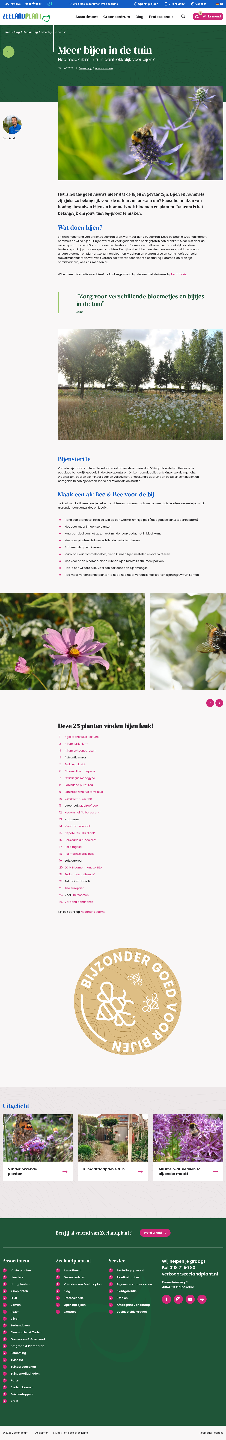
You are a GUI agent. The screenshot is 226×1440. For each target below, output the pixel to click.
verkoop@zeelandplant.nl (190, 1274)
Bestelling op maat (130, 1270)
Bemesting (18, 1353)
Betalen (122, 1298)
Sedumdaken (20, 1325)
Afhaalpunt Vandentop (133, 1305)
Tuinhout (17, 1360)
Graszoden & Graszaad (28, 1339)
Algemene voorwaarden (134, 1284)
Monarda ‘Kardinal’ (78, 826)
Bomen (16, 1305)
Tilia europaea (74, 888)
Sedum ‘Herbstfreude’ (80, 874)
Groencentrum (117, 16)
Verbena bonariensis (79, 902)
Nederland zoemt (93, 912)
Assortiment (87, 16)
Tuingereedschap (23, 1367)
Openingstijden (148, 4)
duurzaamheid (104, 68)
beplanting (85, 68)
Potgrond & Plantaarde (27, 1346)
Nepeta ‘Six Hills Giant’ (80, 833)
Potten (15, 1380)
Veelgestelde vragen (132, 1312)
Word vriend (153, 1233)
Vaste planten (21, 1270)
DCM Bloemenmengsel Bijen (84, 867)
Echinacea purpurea (79, 785)
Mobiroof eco (88, 806)
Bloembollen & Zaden (26, 1332)
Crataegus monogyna (80, 778)
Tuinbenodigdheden (25, 1374)
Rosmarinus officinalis (79, 854)
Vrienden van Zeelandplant (83, 1284)
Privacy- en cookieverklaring (70, 1433)
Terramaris (178, 274)
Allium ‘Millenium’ (76, 744)
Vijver (15, 1319)
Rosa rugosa (73, 847)
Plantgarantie (127, 1291)
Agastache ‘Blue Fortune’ (82, 737)
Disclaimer (41, 1433)
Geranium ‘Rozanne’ (79, 799)
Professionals (161, 16)
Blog (140, 16)
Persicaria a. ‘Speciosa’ (80, 840)
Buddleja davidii (75, 764)
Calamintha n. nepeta (80, 771)
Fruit (14, 1298)
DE (221, 4)
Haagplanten (20, 1284)
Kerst (14, 1401)
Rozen (15, 1312)
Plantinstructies (128, 1277)
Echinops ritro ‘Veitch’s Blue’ (84, 792)
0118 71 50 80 (177, 4)
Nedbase (218, 1433)
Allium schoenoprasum (80, 751)
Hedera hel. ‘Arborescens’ (82, 812)
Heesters (17, 1277)
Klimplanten (19, 1291)
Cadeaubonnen (22, 1387)
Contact (200, 4)
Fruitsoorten (80, 895)
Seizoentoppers (22, 1394)
